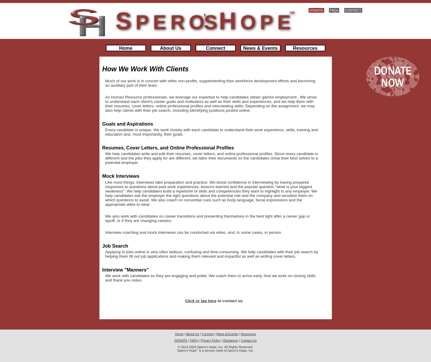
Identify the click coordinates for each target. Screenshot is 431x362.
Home (125, 48)
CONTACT (353, 10)
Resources (305, 48)
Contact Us (249, 340)
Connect (215, 48)
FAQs (334, 10)
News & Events (260, 48)
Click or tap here (201, 301)
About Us (170, 48)
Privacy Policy (211, 340)
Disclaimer (230, 340)
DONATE (316, 10)
